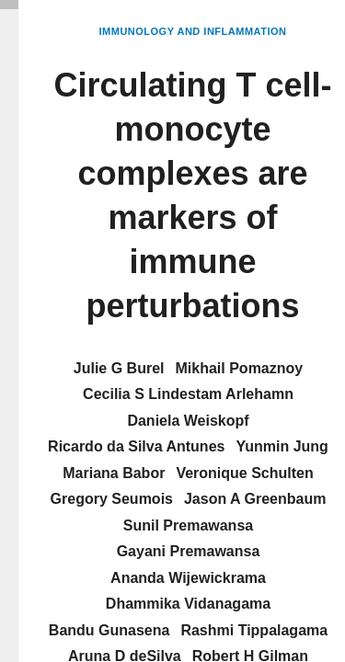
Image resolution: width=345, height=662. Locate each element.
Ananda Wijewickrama (188, 578)
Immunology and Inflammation (193, 31)
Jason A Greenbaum (255, 499)
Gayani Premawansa (188, 551)
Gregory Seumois (112, 499)
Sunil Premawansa (188, 525)
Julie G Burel (119, 368)
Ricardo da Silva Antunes (136, 446)
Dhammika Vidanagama (188, 603)
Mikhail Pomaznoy (240, 368)
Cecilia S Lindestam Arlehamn (188, 394)
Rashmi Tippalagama (254, 630)
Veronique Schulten (244, 473)
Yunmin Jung (282, 446)
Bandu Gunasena (109, 630)
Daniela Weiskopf (187, 420)
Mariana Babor (114, 473)
